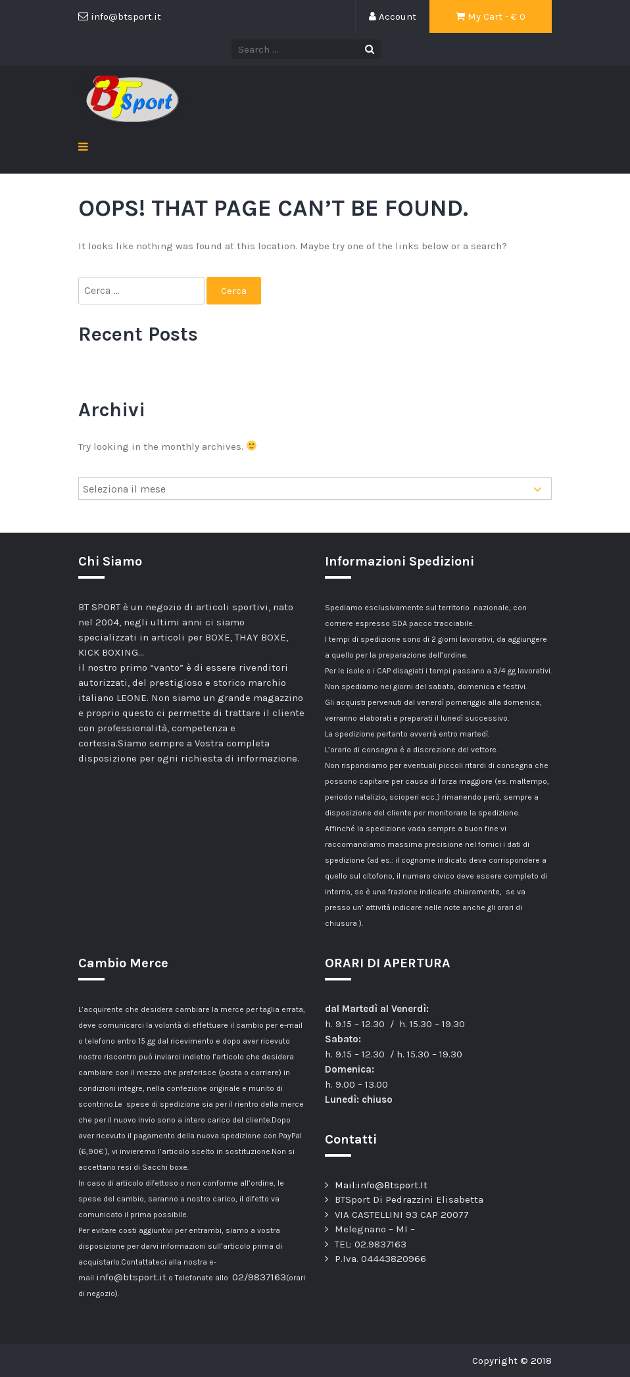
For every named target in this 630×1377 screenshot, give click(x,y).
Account (392, 16)
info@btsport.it (131, 1277)
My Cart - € (490, 16)
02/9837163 (259, 1277)
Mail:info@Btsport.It (381, 1185)
